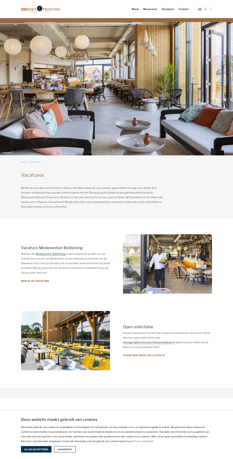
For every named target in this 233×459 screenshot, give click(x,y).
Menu (135, 9)
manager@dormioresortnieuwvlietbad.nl (149, 342)
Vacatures (168, 9)
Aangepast (65, 449)
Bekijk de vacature (35, 281)
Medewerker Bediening (50, 253)
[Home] (205, 9)
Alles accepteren (36, 449)
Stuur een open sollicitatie (144, 355)
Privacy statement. (143, 441)
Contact (183, 9)
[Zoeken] (210, 9)
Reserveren (150, 9)
